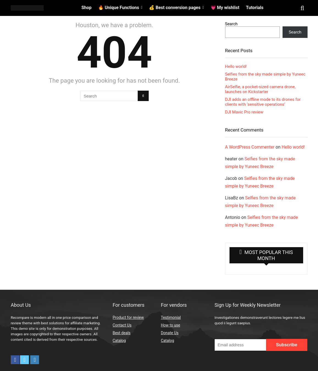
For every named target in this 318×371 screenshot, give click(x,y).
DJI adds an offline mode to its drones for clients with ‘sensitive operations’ (263, 102)
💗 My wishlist (225, 7)
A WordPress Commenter (250, 147)
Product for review (128, 317)
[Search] (143, 96)
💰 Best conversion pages (174, 7)
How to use (170, 325)
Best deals (122, 333)
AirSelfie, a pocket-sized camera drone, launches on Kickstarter (260, 89)
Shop (86, 7)
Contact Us (122, 325)
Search (231, 23)
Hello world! (236, 66)
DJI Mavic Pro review (244, 112)
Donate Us (169, 333)
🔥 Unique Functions (118, 7)
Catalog (119, 340)
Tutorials (255, 7)
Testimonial (171, 317)
